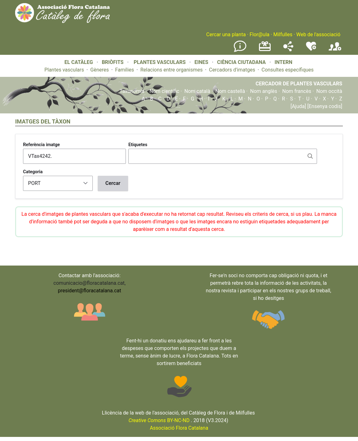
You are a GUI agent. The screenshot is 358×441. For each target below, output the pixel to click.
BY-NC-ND (159, 420)
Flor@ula (259, 34)
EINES (201, 62)
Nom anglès (263, 91)
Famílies (124, 70)
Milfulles (282, 34)
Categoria (33, 171)
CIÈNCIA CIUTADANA (241, 62)
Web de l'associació (318, 34)
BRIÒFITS (113, 62)
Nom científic (164, 91)
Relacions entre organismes (171, 70)
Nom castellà (230, 91)
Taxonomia (132, 91)
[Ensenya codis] (324, 106)
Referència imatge (41, 144)
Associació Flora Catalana (179, 428)
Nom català (197, 91)
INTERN (283, 62)
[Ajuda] (298, 106)
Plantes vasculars (64, 70)
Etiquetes (137, 144)
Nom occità (329, 91)
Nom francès (296, 91)
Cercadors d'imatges (232, 70)
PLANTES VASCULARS (160, 62)
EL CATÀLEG (78, 62)
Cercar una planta (226, 34)
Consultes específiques (287, 70)
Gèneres (99, 70)
